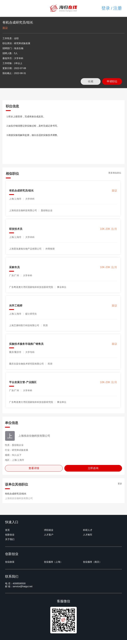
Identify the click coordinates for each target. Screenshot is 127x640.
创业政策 (9, 562)
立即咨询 (93, 468)
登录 (105, 8)
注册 (117, 8)
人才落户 (48, 534)
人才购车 (87, 534)
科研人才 (87, 530)
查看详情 (34, 468)
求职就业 (48, 530)
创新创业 (9, 534)
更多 (120, 483)
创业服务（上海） (53, 562)
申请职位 (112, 81)
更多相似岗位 (114, 173)
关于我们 (9, 539)
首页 (7, 530)
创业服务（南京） (92, 562)
